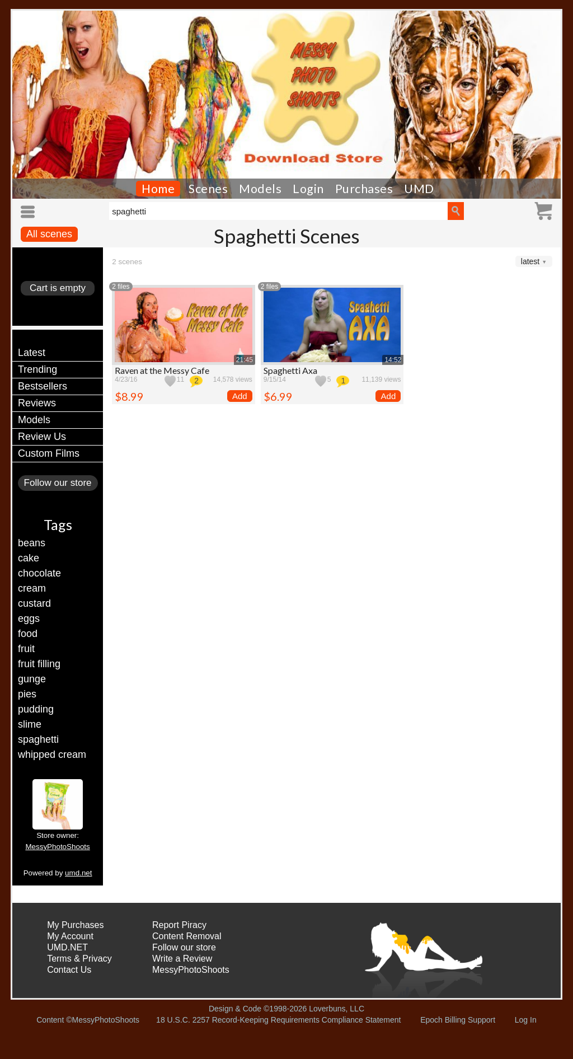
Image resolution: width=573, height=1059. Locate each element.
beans (31, 543)
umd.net (78, 873)
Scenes (208, 188)
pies (27, 694)
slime (29, 724)
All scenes (49, 234)
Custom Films (48, 453)
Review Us (42, 436)
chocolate (39, 573)
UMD (419, 188)
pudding (36, 709)
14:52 (392, 360)
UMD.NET (67, 947)
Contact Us (69, 969)
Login (308, 188)
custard (34, 603)
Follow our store (58, 482)
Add (239, 396)
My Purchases (75, 925)
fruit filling (39, 663)
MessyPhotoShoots (57, 846)
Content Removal (187, 936)
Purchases (364, 188)
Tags (58, 524)
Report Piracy (179, 925)
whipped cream (52, 754)
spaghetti (38, 739)
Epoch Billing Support (457, 1019)
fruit (26, 648)
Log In (526, 1019)
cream (32, 588)
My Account (70, 936)
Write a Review (182, 958)
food (27, 633)
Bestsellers (42, 386)
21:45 (244, 360)
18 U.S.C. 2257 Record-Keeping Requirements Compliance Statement (278, 1019)
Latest (31, 352)
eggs (29, 618)
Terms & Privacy (79, 958)
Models (260, 188)
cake (28, 558)
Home (158, 188)
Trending (37, 369)
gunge (32, 679)
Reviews (37, 403)
